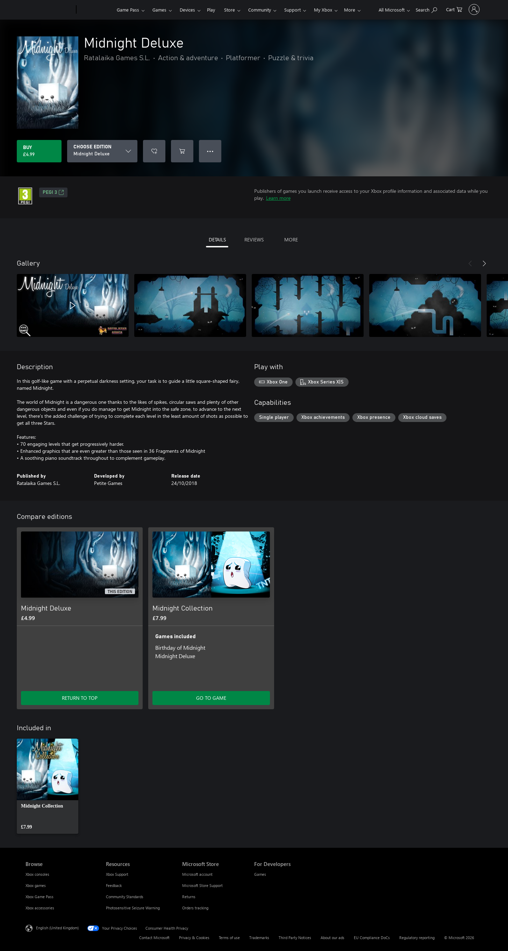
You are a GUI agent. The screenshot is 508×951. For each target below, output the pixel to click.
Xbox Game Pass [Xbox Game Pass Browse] (39, 896)
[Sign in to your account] (464, 9)
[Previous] (470, 263)
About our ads (332, 937)
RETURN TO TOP (80, 698)
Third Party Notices (295, 937)
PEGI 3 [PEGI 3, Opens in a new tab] (53, 192)
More (319, 10)
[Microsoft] (49, 9)
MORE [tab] (291, 239)
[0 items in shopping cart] (435, 9)
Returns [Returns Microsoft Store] (188, 896)
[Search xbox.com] (407, 9)
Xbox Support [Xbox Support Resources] (117, 874)
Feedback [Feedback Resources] (114, 885)
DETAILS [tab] (217, 239)
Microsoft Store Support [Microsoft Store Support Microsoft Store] (202, 885)
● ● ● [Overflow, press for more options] (210, 151)
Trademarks (259, 937)
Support (292, 10)
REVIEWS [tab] (254, 239)
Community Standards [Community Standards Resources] (124, 896)
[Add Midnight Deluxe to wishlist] (154, 151)
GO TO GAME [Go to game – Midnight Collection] (211, 698)
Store (229, 10)
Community (259, 10)
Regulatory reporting (417, 937)
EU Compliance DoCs (372, 937)
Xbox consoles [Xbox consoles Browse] (37, 874)
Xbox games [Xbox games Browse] (36, 885)
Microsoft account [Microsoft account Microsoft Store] (197, 874)
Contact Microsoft (154, 937)
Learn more (278, 198)
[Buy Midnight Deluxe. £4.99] (39, 151)
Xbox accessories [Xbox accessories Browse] (40, 908)
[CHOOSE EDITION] (102, 151)
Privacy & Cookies (194, 937)
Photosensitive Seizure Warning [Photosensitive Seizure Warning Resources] (133, 908)
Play (211, 10)
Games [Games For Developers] (260, 874)
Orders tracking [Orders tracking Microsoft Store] (195, 908)
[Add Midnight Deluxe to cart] (182, 151)
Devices (187, 10)
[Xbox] (96, 9)
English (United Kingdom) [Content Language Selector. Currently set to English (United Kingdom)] (57, 927)
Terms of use (229, 937)
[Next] (484, 263)
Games (159, 10)
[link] (47, 786)
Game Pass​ (128, 10)
